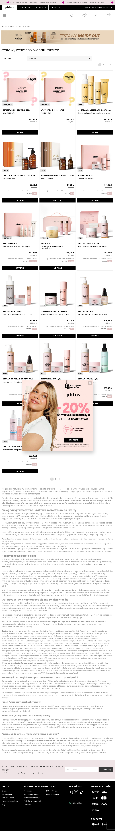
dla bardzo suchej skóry (12, 450)
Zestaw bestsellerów (86, 179)
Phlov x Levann (9, 179)
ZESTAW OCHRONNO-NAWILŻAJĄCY (18, 446)
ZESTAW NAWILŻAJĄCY (88, 379)
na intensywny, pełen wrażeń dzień (92, 314)
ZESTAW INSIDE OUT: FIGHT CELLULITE (19, 176)
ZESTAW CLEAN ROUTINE (88, 243)
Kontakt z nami (8, 798)
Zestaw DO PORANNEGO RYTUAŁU (18, 379)
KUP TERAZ (20, 132)
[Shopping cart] (107, 15)
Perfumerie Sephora (10, 801)
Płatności (28, 791)
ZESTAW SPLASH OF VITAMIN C (54, 311)
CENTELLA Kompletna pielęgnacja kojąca (94, 110)
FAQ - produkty (52, 794)
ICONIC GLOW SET (86, 176)
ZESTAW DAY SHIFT (86, 311)
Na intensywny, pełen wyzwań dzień (55, 314)
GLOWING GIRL (9, 113)
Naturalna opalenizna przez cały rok (17, 314)
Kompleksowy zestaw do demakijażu (93, 246)
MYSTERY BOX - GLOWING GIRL (16, 110)
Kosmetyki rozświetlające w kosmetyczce (52, 247)
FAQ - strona (51, 791)
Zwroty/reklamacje (32, 798)
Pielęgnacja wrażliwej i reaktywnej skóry (94, 113)
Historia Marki (7, 794)
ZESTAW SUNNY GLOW (12, 311)
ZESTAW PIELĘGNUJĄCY (51, 379)
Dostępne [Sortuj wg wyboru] (59, 58)
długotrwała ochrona (87, 382)
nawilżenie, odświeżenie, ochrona (16, 382)
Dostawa (27, 804)
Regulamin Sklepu (31, 794)
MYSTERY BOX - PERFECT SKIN (53, 110)
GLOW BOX (45, 243)
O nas (4, 791)
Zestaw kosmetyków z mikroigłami (17, 246)
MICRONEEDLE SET (11, 243)
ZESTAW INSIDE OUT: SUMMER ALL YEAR (57, 176)
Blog (3, 804)
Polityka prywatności (32, 801)
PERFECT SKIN (46, 113)
